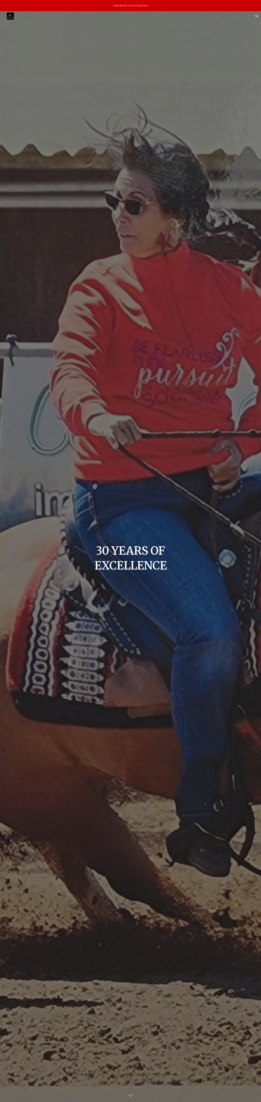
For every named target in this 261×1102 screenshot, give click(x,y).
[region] (130, 5)
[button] (257, 16)
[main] (130, 556)
